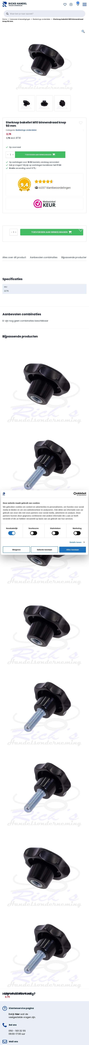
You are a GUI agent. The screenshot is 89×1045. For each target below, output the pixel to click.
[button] (81, 122)
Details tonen (75, 542)
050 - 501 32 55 (17, 1030)
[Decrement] (7, 154)
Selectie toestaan (44, 550)
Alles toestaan (72, 550)
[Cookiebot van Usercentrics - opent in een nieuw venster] (75, 494)
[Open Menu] (85, 4)
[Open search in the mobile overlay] (44, 13)
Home (4, 19)
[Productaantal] (10, 154)
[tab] (14, 257)
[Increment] (13, 154)
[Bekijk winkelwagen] (78, 4)
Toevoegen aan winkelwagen (38, 154)
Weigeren (16, 550)
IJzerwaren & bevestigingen (20, 19)
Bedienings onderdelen (41, 19)
